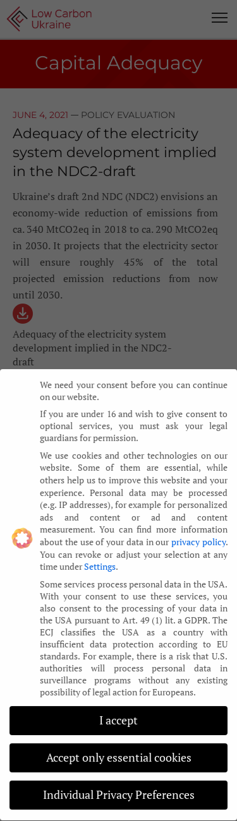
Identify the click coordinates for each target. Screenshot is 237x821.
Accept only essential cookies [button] (118, 754)
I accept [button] (118, 716)
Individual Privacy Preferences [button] (119, 791)
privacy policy (198, 538)
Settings (100, 563)
